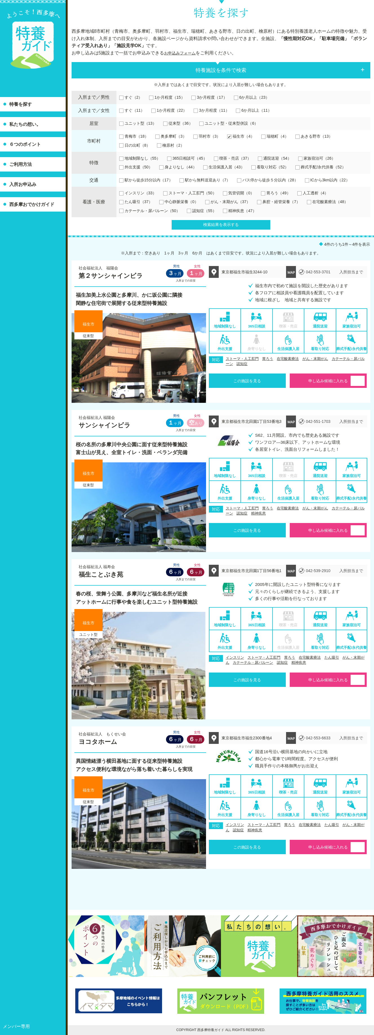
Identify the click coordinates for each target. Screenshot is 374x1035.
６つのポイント (25, 144)
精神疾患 (258, 513)
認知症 (241, 364)
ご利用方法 (20, 164)
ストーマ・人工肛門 (242, 359)
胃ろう (267, 359)
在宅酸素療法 (288, 359)
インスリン (235, 657)
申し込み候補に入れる (328, 381)
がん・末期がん (315, 359)
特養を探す (20, 104)
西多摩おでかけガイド (31, 204)
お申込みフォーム (182, 52)
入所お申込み (22, 184)
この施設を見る (247, 381)
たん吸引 (331, 657)
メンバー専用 (16, 1026)
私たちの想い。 (25, 124)
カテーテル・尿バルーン (253, 662)
